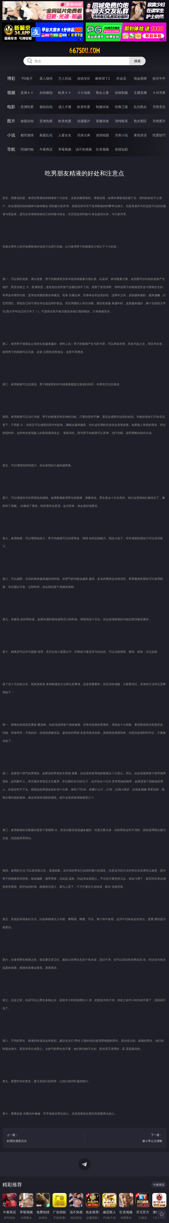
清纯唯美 (121, 121)
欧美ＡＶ (64, 92)
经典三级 (121, 107)
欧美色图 (64, 121)
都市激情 (27, 135)
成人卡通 (64, 107)
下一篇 (125, 1138)
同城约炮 (27, 149)
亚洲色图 (46, 121)
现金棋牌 (140, 78)
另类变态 (159, 107)
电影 (11, 106)
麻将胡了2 (102, 78)
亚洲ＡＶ (27, 92)
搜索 (137, 61)
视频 (11, 92)
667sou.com (84, 51)
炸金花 (121, 78)
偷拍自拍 (46, 107)
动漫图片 (83, 121)
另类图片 (159, 121)
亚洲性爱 (27, 107)
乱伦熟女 (140, 107)
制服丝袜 (102, 107)
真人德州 (46, 78)
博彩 (11, 78)
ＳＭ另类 (159, 92)
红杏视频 (102, 149)
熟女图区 (140, 121)
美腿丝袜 (102, 121)
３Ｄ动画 (83, 92)
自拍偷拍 (46, 92)
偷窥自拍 (27, 121)
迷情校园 (102, 135)
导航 (11, 149)
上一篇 (43, 1138)
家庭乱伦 (46, 135)
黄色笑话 (140, 135)
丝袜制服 (121, 92)
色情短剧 (121, 149)
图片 (11, 121)
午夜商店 (46, 149)
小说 (11, 135)
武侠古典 (83, 135)
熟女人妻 (102, 92)
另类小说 (121, 135)
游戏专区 (83, 78)
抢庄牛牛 (159, 78)
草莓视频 (64, 149)
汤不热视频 (84, 149)
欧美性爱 (83, 107)
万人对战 (64, 78)
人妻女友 (64, 135)
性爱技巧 (159, 135)
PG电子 (27, 78)
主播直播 (140, 92)
